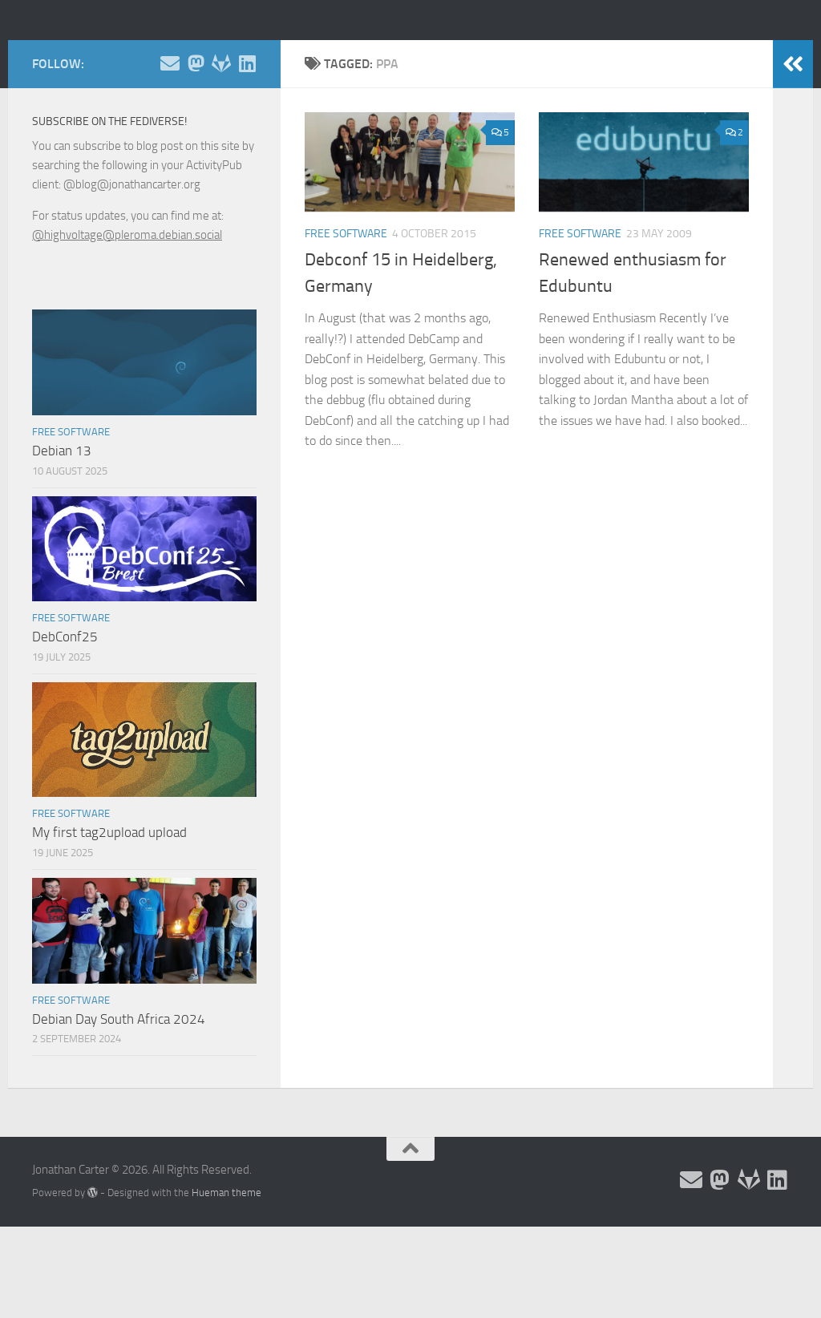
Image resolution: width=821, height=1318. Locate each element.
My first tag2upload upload (109, 904)
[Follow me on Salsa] (221, 135)
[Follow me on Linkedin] (247, 135)
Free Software (346, 306)
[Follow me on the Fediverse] (195, 135)
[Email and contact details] (170, 135)
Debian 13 (61, 523)
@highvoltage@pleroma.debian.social (127, 307)
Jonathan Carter (141, 55)
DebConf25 (65, 709)
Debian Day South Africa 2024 (118, 1091)
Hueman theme (226, 1265)
